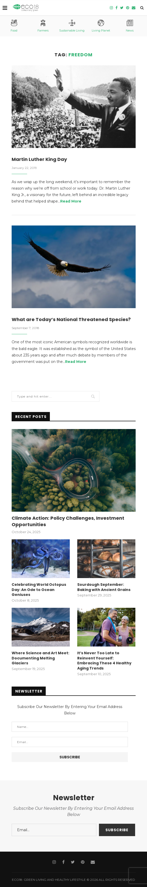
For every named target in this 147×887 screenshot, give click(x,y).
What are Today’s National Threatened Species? (71, 319)
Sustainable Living (71, 26)
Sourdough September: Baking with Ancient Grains (103, 587)
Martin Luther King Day (39, 159)
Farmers (43, 26)
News (130, 26)
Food (14, 26)
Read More (70, 201)
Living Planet (101, 26)
